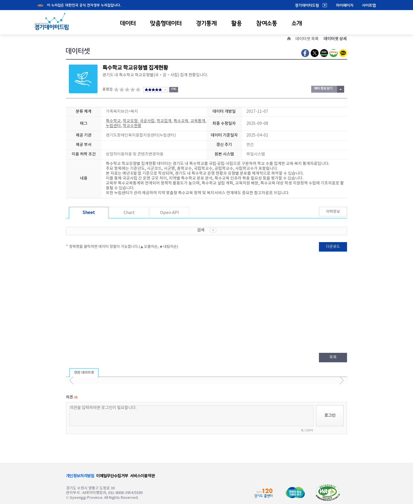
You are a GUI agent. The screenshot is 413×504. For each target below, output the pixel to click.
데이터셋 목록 (307, 39)
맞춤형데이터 (166, 23)
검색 (206, 230)
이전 (71, 380)
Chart (129, 212)
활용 (236, 23)
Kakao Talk (343, 53)
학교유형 (130, 121)
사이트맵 (369, 5)
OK (173, 88)
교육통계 (197, 121)
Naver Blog (334, 53)
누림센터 (113, 126)
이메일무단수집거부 (112, 476)
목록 (333, 357)
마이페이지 (344, 5)
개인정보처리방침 (80, 476)
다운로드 (333, 246)
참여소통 (266, 23)
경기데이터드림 (307, 5)
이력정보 (333, 211)
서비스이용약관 (142, 476)
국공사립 (147, 121)
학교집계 (164, 121)
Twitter (315, 53)
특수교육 (181, 121)
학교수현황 (132, 126)
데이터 (128, 23)
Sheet (88, 212)
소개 (296, 23)
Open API (169, 212)
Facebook (305, 53)
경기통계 (206, 23)
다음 (341, 380)
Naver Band (324, 53)
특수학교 (113, 121)
